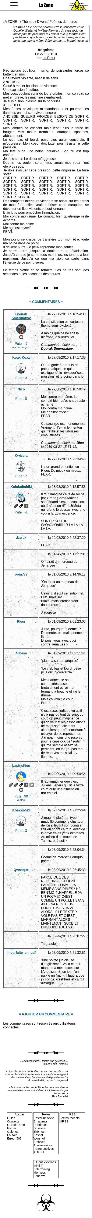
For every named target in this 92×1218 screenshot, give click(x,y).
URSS (64, 1121)
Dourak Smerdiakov (21, 316)
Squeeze (39, 1176)
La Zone (46, 5)
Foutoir (12, 1135)
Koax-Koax (21, 357)
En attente (40, 1121)
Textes (46, 1114)
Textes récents (69, 1118)
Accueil (19, 1114)
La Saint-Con (16, 1125)
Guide (11, 1118)
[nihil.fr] (38, 1165)
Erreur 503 (14, 1138)
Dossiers (39, 1128)
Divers (42, 21)
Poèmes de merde (63, 21)
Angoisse (46, 50)
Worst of (39, 1138)
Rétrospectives (43, 1148)
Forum (11, 1128)
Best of (38, 1135)
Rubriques (40, 1125)
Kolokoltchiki (21, 487)
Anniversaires (42, 1145)
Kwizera (21, 455)
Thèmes (28, 21)
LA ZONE (10, 21)
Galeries (13, 1131)
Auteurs (38, 1152)
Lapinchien (21, 765)
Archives (39, 1142)
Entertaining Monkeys (41, 1170)
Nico (21, 389)
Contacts (13, 1121)
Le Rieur (49, 58)
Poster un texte (43, 1118)
